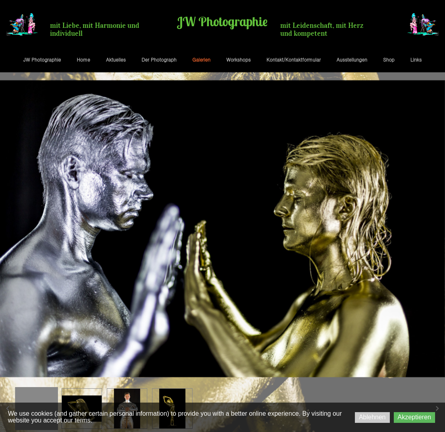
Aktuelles (116, 59)
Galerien (201, 59)
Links (416, 59)
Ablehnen (372, 417)
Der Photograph (159, 59)
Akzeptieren (415, 417)
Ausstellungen (352, 59)
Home (83, 59)
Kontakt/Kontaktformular (293, 59)
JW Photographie (42, 59)
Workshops (238, 59)
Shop (389, 59)
